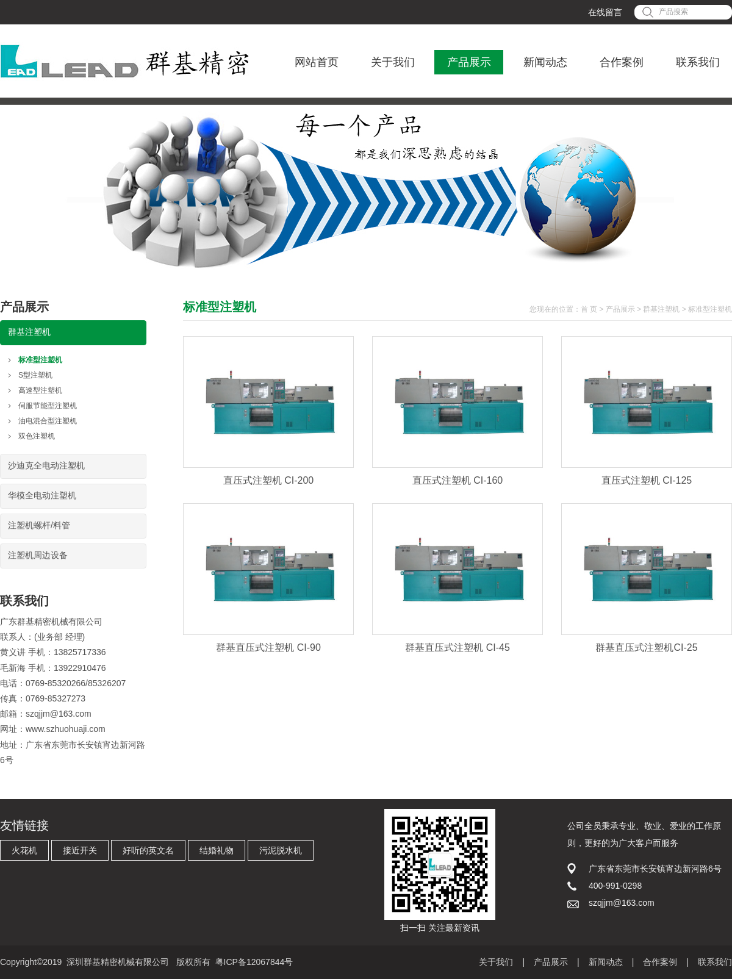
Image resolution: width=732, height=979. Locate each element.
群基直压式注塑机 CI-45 (457, 647)
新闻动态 (545, 62)
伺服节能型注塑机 (47, 405)
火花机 (24, 850)
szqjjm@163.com (59, 714)
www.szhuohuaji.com (66, 729)
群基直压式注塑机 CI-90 (268, 647)
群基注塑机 (29, 332)
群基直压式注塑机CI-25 (646, 647)
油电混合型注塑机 (47, 421)
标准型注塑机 (40, 360)
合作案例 (622, 62)
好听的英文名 (148, 850)
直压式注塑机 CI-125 (646, 480)
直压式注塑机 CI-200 (268, 480)
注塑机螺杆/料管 (39, 525)
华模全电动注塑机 (42, 495)
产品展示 (469, 62)
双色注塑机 (36, 436)
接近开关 (80, 850)
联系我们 (698, 62)
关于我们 (393, 62)
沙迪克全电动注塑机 (46, 465)
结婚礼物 (216, 850)
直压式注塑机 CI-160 (457, 480)
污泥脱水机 (280, 850)
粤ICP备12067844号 (254, 962)
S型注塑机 (35, 375)
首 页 (589, 309)
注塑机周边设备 (38, 555)
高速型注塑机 (40, 390)
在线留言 (605, 12)
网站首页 (317, 62)
